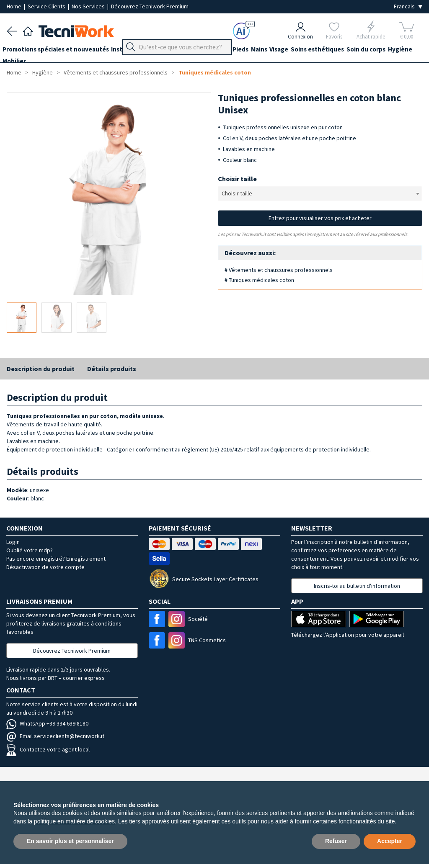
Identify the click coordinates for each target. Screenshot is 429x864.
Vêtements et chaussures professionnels (116, 72)
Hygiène (19, 66)
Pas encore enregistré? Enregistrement (56, 558)
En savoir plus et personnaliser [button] (70, 841)
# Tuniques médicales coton (259, 280)
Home (15, 6)
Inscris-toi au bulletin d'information (357, 586)
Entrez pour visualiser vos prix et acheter (320, 218)
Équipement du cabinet (209, 51)
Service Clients (47, 6)
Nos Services (89, 6)
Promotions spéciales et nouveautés (60, 51)
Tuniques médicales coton (214, 72)
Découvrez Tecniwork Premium (150, 6)
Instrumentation (144, 51)
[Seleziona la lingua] (408, 6)
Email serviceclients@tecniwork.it (55, 736)
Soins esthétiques (347, 51)
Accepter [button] (389, 841)
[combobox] (320, 193)
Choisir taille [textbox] (237, 193)
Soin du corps (400, 51)
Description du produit (41, 368)
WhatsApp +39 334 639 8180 (47, 723)
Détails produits (111, 368)
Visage (304, 51)
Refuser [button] (336, 841)
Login (13, 542)
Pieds (258, 51)
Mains (280, 51)
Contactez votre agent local (48, 749)
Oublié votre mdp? (29, 550)
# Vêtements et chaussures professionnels (279, 270)
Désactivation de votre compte (45, 567)
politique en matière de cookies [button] (74, 821)
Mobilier (49, 66)
